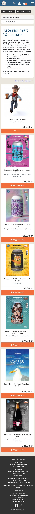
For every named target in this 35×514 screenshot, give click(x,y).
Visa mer (17, 131)
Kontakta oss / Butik (18, 499)
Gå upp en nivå (9, 21)
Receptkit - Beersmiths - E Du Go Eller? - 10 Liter (17, 332)
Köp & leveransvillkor (18, 494)
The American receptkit (17, 119)
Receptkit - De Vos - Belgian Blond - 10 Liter (17, 280)
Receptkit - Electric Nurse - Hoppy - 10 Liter (17, 171)
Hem (4, 11)
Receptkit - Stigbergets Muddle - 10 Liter (17, 225)
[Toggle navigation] (33, 3)
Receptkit (11, 11)
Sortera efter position (23, 81)
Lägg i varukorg (17, 185)
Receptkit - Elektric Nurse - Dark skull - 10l (17, 435)
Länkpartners (18, 497)
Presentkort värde (18, 501)
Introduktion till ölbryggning (18, 495)
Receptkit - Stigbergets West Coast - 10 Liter (17, 385)
